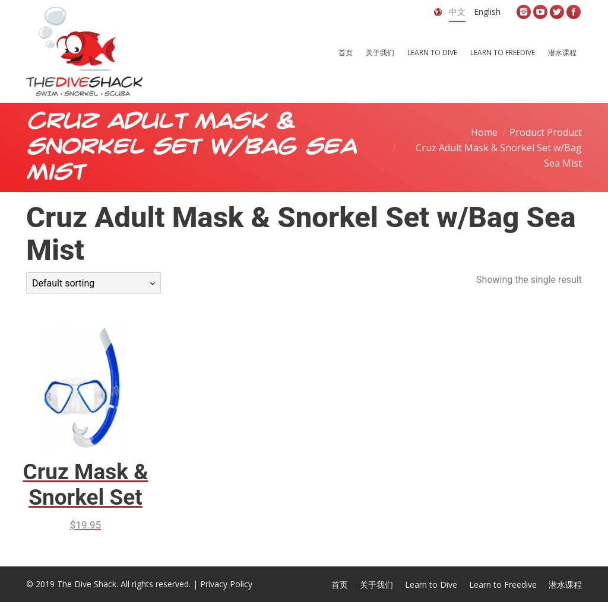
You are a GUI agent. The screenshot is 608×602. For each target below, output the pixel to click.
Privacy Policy (226, 584)
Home (484, 132)
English (487, 11)
